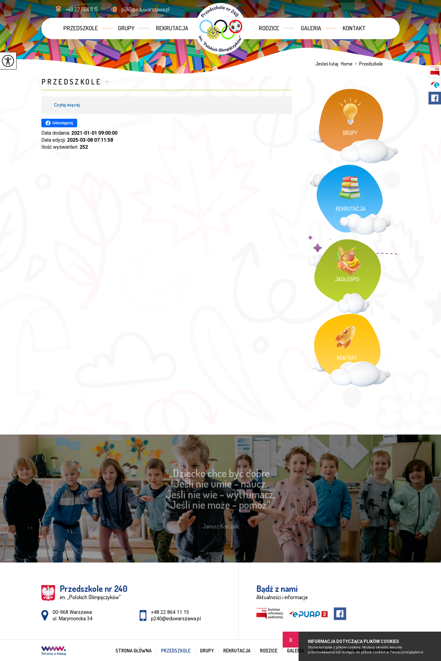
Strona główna (133, 650)
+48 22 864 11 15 (77, 9)
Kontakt (354, 28)
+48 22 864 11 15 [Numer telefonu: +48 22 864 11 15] (170, 612)
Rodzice (269, 28)
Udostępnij (59, 123)
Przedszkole (80, 28)
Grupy (126, 28)
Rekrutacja (172, 28)
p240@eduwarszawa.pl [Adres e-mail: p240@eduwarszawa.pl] (176, 619)
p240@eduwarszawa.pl (139, 9)
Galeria (311, 28)
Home (346, 63)
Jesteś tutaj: (328, 63)
